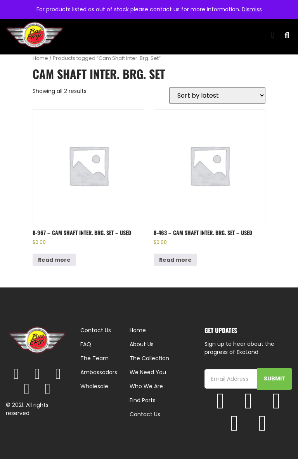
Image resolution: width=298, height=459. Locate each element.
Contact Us (145, 414)
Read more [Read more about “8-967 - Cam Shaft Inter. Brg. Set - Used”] (54, 260)
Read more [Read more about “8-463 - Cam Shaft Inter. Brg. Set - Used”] (175, 260)
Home (40, 58)
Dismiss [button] (252, 9)
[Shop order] (217, 95)
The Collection (149, 358)
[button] (272, 35)
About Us (142, 344)
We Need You (148, 372)
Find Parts (143, 400)
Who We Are (146, 386)
